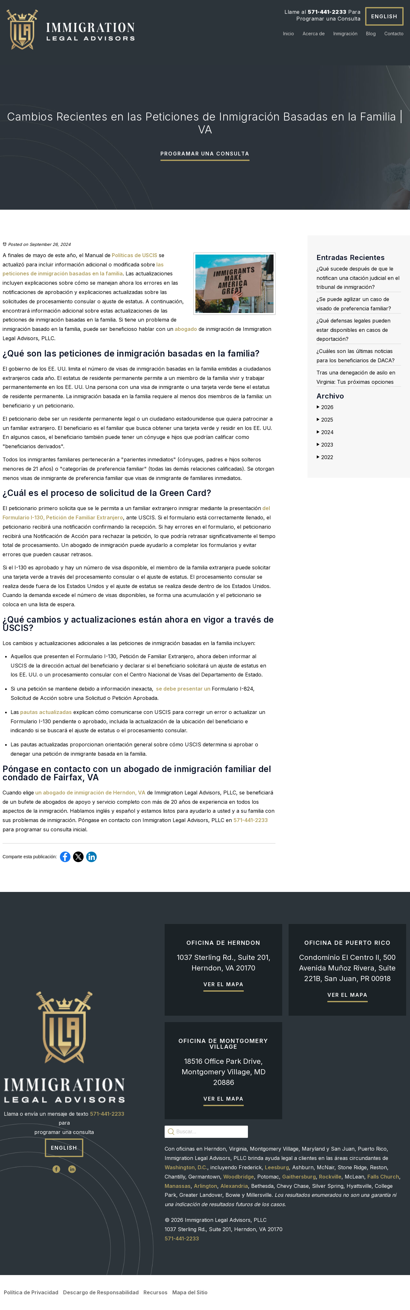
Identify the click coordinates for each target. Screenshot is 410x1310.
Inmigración (345, 33)
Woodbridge (238, 1176)
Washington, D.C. (186, 1167)
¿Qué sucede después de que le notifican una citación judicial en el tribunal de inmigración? (357, 277)
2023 (324, 444)
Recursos (156, 1292)
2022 (324, 457)
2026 (324, 407)
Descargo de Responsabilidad (101, 1292)
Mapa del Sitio (190, 1292)
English (384, 16)
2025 (324, 419)
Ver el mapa (223, 984)
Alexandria (234, 1186)
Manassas (178, 1186)
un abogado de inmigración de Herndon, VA (89, 792)
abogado (185, 329)
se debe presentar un (182, 688)
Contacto (394, 33)
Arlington (205, 1186)
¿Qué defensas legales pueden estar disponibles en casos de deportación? (353, 329)
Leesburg (277, 1167)
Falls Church (383, 1176)
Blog (371, 33)
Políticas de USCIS (134, 255)
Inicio (288, 33)
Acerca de (314, 33)
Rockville (330, 1176)
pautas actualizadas (45, 712)
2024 (325, 432)
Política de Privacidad (31, 1292)
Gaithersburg (299, 1176)
